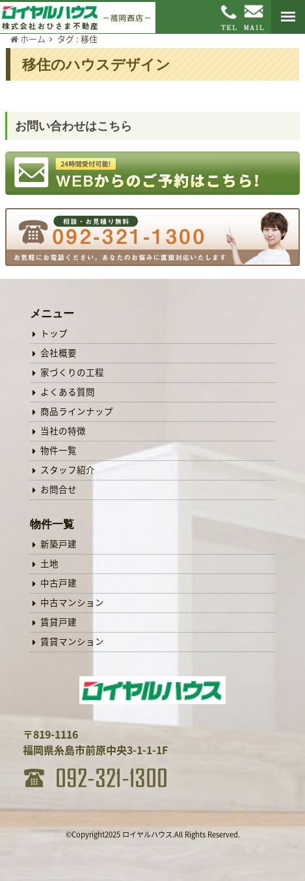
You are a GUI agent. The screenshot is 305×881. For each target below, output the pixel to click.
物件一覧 (58, 449)
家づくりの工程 (72, 371)
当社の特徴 (63, 430)
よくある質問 (67, 391)
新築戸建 (58, 543)
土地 (49, 563)
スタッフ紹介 (67, 469)
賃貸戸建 (58, 621)
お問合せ (58, 488)
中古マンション (72, 602)
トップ (54, 332)
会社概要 (58, 352)
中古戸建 (58, 582)
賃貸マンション (72, 641)
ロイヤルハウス (147, 834)
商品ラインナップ (76, 410)
